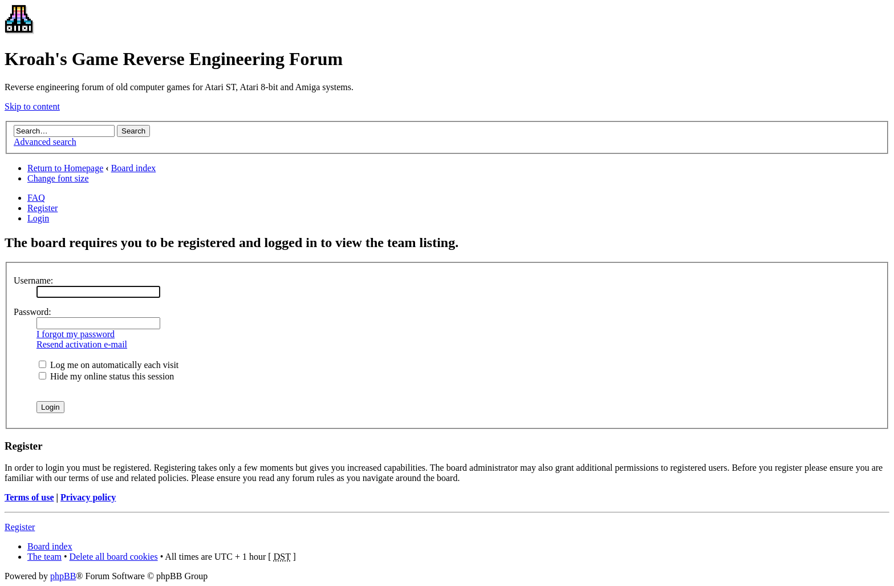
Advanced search (45, 142)
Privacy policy (88, 497)
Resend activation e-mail (81, 344)
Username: (33, 280)
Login (38, 218)
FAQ (36, 198)
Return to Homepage (65, 168)
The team (44, 556)
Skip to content (32, 106)
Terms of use (29, 497)
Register (42, 208)
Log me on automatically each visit (108, 365)
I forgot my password (75, 334)
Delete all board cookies (114, 556)
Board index (133, 168)
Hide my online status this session (106, 376)
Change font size (58, 178)
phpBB (63, 576)
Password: (32, 312)
